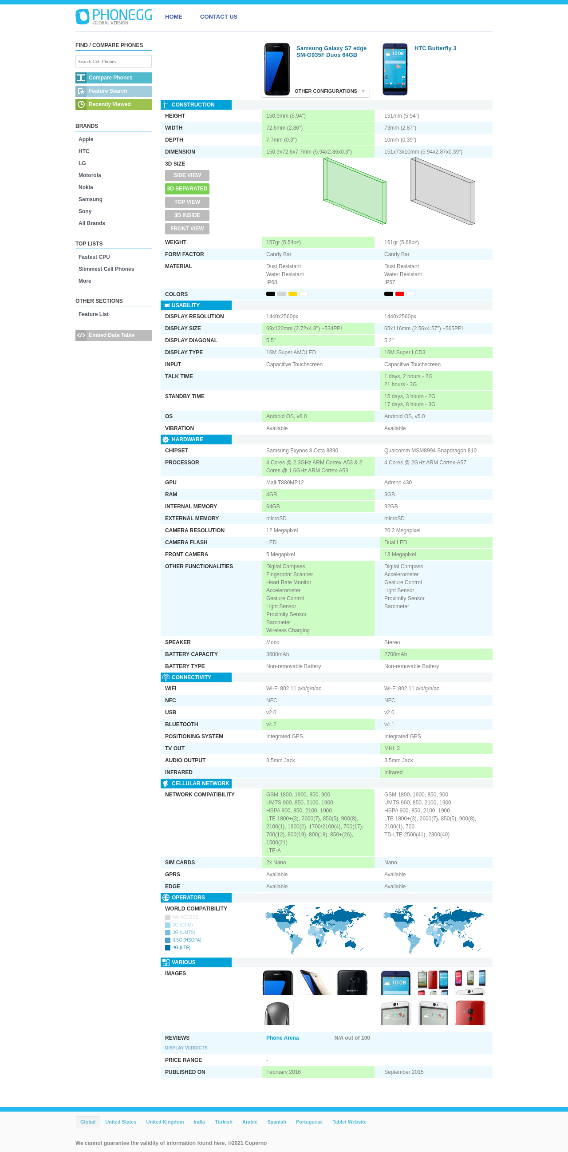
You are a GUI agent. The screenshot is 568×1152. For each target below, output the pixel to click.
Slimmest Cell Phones (106, 269)
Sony (85, 211)
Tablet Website (349, 1121)
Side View (187, 175)
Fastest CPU (94, 257)
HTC (84, 151)
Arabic (249, 1121)
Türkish (224, 1121)
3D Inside (187, 215)
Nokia (86, 187)
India (199, 1121)
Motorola (90, 175)
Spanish (276, 1121)
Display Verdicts (186, 1047)
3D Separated (187, 189)
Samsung (91, 199)
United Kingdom (165, 1121)
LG (82, 163)
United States (120, 1121)
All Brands (92, 223)
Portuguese (309, 1121)
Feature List (94, 314)
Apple (86, 139)
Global (87, 1121)
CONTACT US (218, 16)
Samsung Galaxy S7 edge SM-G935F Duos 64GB (331, 51)
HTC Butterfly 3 (435, 48)
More (85, 281)
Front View (187, 229)
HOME (173, 16)
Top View (187, 202)
